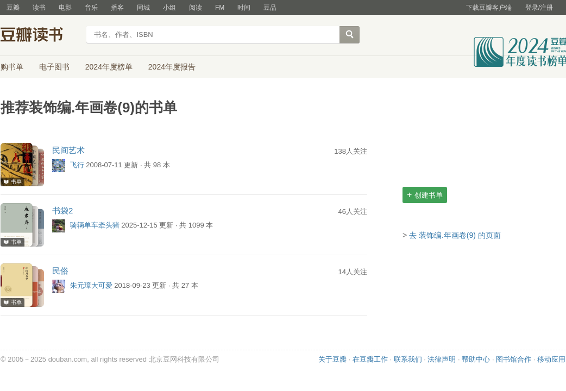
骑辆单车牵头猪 (95, 226)
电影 (65, 7)
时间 (243, 7)
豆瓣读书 (40, 36)
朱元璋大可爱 (91, 286)
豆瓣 (13, 7)
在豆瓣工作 (370, 359)
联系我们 (408, 359)
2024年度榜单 (109, 66)
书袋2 (62, 210)
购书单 (12, 66)
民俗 (60, 270)
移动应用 (551, 359)
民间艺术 (68, 150)
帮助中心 (476, 359)
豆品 (269, 7)
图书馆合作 (513, 359)
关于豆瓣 (332, 359)
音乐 (91, 7)
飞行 (77, 165)
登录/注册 (539, 7)
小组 (169, 7)
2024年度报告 (172, 66)
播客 (117, 7)
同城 (143, 7)
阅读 (195, 7)
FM (219, 7)
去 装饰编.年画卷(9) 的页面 (455, 235)
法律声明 (441, 359)
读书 (39, 7)
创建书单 (425, 194)
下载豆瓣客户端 (489, 7)
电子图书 (54, 66)
